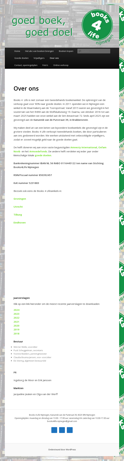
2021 (16, 321)
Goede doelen (21, 58)
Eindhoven (20, 222)
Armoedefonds (38, 151)
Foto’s (45, 65)
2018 (16, 333)
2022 (16, 317)
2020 (16, 325)
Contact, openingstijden (25, 65)
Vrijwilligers (39, 58)
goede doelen (43, 155)
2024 (16, 309)
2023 (16, 313)
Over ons (54, 58)
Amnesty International (83, 147)
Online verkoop (60, 65)
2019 (16, 329)
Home (17, 51)
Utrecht (18, 206)
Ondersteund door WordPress (62, 449)
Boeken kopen (66, 51)
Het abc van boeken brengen (39, 51)
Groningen (20, 198)
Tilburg (18, 214)
